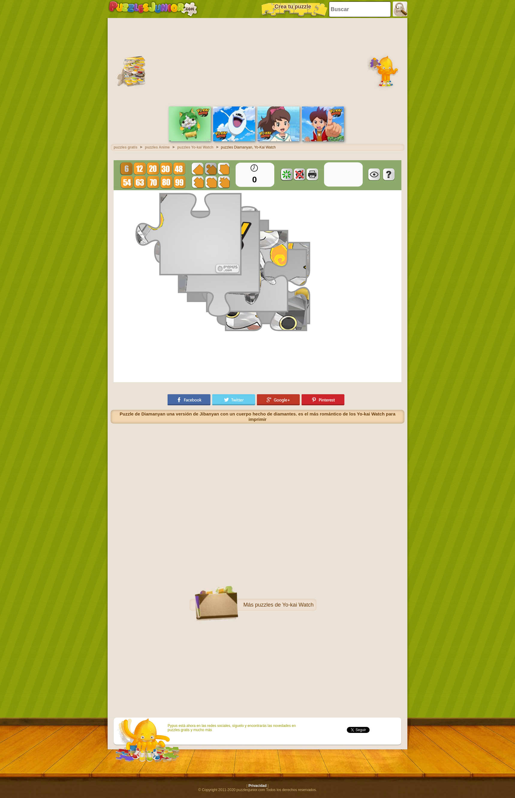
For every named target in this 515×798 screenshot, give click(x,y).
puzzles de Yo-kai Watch (284, 605)
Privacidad (258, 786)
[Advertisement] (257, 62)
